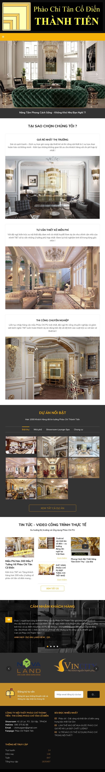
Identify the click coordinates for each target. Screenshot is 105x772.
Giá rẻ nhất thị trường (52, 139)
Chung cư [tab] (78, 429)
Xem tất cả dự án (52, 508)
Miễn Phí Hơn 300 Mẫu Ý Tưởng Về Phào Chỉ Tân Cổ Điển (19, 564)
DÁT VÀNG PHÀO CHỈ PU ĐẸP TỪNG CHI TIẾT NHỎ (61, 570)
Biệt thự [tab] (25, 429)
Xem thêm (62, 558)
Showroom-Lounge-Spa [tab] (58, 429)
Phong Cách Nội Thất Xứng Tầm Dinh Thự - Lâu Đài (83, 560)
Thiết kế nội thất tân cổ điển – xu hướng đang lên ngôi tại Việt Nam (61, 546)
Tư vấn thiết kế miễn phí (52, 230)
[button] (8, 74)
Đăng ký (96, 694)
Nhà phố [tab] (38, 429)
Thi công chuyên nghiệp (52, 320)
